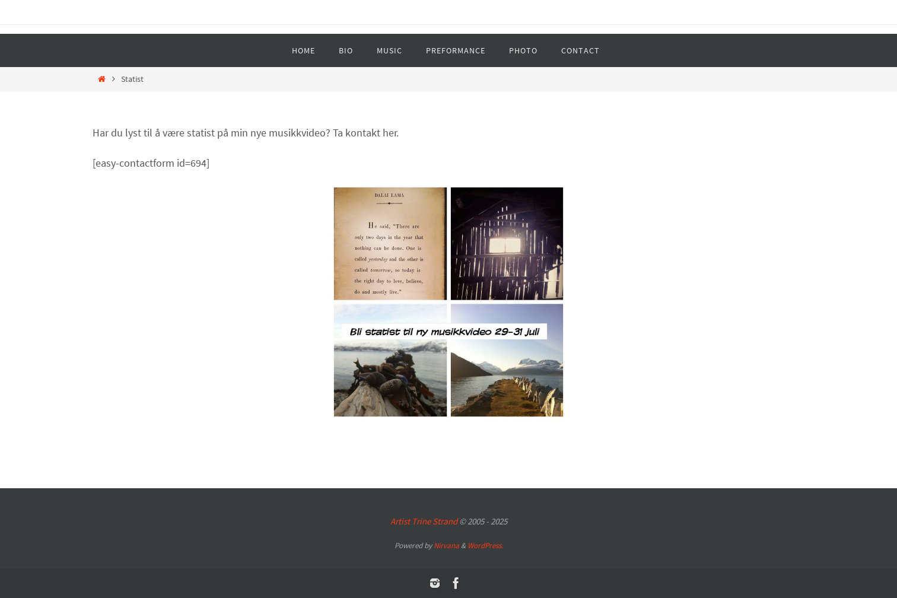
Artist (423, 521)
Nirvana (446, 545)
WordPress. (485, 545)
